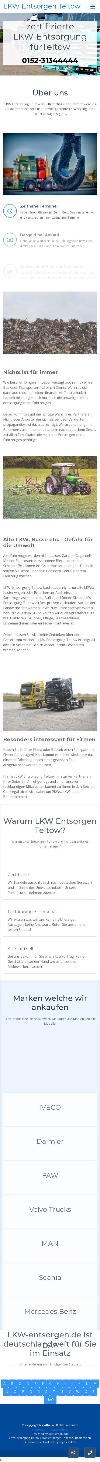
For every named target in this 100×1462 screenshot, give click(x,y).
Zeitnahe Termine (38, 219)
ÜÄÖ (50, 1399)
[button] (90, 1453)
